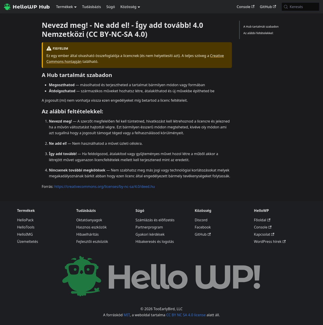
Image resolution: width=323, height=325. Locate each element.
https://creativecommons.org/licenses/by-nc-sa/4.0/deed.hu (104, 186)
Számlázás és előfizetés (155, 219)
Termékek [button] (64, 6)
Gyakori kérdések (150, 234)
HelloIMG (25, 234)
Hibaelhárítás (87, 234)
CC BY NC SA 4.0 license (186, 314)
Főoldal (262, 219)
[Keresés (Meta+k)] (300, 6)
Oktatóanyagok (89, 219)
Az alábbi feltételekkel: (258, 33)
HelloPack (25, 219)
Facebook (203, 227)
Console (245, 6)
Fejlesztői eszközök (92, 241)
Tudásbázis (91, 6)
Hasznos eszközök (91, 227)
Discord (201, 219)
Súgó (110, 6)
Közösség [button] (128, 6)
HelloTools (26, 227)
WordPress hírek (270, 241)
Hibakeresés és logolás (154, 241)
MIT (127, 314)
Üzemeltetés (27, 241)
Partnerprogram (149, 227)
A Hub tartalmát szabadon (261, 26)
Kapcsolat (264, 234)
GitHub (268, 6)
